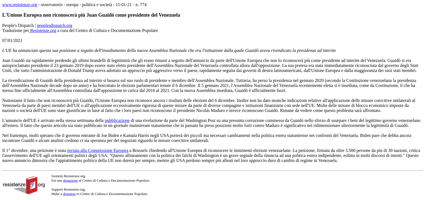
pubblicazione (117, 120)
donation (69, 194)
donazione (70, 180)
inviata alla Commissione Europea (97, 150)
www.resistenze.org (19, 4)
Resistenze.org (42, 30)
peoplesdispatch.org (54, 25)
